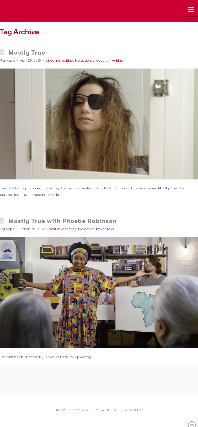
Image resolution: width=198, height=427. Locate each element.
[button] (191, 9)
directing (53, 60)
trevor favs (105, 229)
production (101, 60)
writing (117, 60)
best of (55, 229)
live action (83, 60)
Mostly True (26, 52)
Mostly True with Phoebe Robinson (62, 220)
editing (67, 60)
